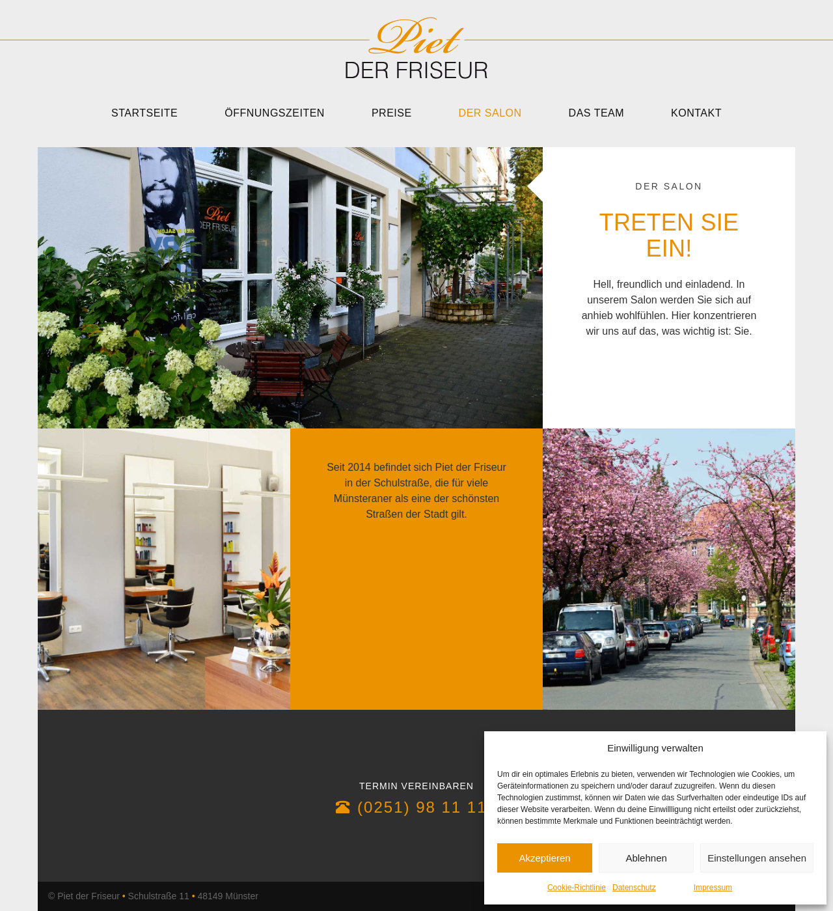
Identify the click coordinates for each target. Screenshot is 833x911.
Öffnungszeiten (275, 113)
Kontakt (696, 113)
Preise (392, 113)
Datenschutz (634, 887)
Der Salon (490, 113)
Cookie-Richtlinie (576, 887)
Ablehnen (645, 857)
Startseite (144, 113)
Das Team (597, 113)
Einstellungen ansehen (756, 857)
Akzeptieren (544, 857)
